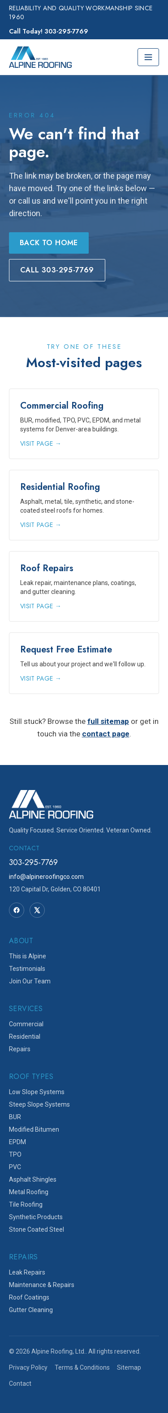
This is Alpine (27, 956)
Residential (24, 1036)
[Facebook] (16, 910)
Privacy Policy (28, 1367)
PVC (15, 1167)
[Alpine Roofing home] (40, 57)
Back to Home (49, 243)
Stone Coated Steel (36, 1229)
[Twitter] (37, 910)
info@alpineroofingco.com (46, 876)
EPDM (17, 1141)
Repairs (19, 1049)
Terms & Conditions (82, 1367)
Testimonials (27, 968)
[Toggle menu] (148, 57)
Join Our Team (30, 981)
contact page (105, 733)
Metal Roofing (28, 1192)
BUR (15, 1116)
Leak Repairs (27, 1272)
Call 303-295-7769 (57, 270)
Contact (20, 1383)
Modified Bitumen (34, 1129)
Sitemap (129, 1367)
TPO (15, 1154)
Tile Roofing (26, 1204)
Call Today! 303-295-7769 (48, 31)
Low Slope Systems (37, 1091)
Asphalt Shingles (32, 1179)
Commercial (26, 1024)
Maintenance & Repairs (41, 1284)
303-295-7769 (33, 862)
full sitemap (108, 721)
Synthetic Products (36, 1217)
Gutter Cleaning (31, 1309)
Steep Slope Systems (39, 1104)
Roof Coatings (29, 1297)
